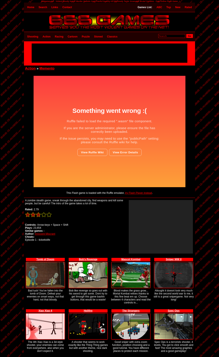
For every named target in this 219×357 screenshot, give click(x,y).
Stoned (98, 36)
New (178, 7)
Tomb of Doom (45, 259)
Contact (67, 7)
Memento (47, 68)
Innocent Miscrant (45, 233)
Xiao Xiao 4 (45, 310)
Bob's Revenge (88, 259)
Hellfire (88, 310)
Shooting (32, 36)
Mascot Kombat (130, 259)
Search (42, 7)
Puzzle (86, 36)
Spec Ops (173, 310)
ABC (159, 7)
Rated (188, 7)
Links (54, 7)
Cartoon (72, 36)
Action (46, 36)
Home (30, 7)
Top (168, 7)
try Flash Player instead (138, 192)
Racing (59, 36)
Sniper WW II (173, 259)
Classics (112, 36)
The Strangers (131, 310)
